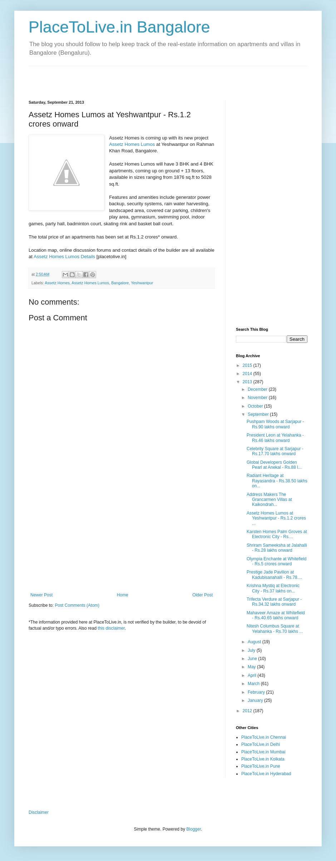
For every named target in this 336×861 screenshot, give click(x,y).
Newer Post (41, 594)
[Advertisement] (112, 77)
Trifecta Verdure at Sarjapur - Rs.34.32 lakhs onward (274, 602)
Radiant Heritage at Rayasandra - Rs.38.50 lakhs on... (277, 480)
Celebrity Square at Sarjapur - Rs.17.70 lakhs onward (275, 451)
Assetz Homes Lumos (132, 144)
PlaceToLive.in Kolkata (263, 759)
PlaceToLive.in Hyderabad (266, 773)
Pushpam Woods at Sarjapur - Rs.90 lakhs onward (275, 424)
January (256, 700)
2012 (248, 710)
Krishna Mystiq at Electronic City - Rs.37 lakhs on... (273, 588)
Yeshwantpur (142, 283)
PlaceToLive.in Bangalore (119, 27)
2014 (248, 373)
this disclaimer (111, 628)
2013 (248, 381)
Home (122, 594)
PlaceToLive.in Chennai (263, 737)
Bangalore (120, 283)
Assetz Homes (57, 283)
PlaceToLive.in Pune (260, 766)
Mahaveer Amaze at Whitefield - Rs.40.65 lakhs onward (276, 615)
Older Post (202, 594)
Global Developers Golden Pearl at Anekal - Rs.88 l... (274, 465)
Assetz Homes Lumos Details (64, 256)
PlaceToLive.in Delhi (260, 744)
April (252, 675)
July (252, 650)
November (258, 397)
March (254, 683)
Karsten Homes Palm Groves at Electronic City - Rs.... (277, 534)
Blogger (193, 829)
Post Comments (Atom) (77, 605)
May (252, 666)
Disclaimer (39, 812)
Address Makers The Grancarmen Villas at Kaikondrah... (269, 499)
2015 (248, 365)
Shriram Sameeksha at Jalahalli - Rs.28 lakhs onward (277, 548)
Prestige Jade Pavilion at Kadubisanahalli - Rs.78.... (274, 575)
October (256, 406)
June (253, 658)
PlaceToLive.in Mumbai (263, 751)
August (255, 641)
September (259, 414)
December (258, 389)
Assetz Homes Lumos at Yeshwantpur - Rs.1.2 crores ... (276, 518)
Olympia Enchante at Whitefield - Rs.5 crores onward (276, 561)
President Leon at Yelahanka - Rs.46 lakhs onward (275, 438)
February (257, 692)
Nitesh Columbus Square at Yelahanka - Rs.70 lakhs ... (275, 629)
